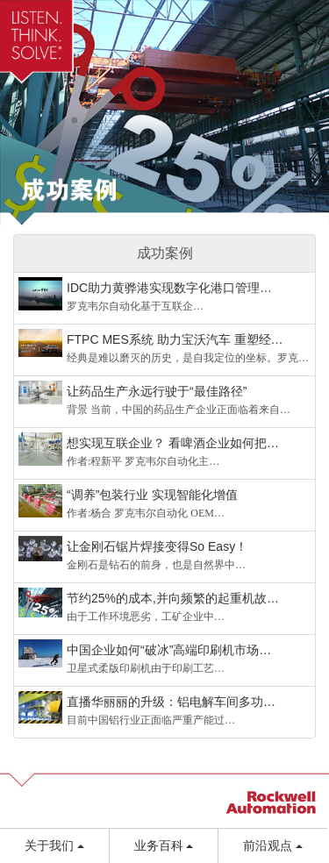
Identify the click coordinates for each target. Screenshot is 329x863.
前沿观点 (273, 845)
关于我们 (54, 845)
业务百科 (164, 845)
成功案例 (165, 253)
